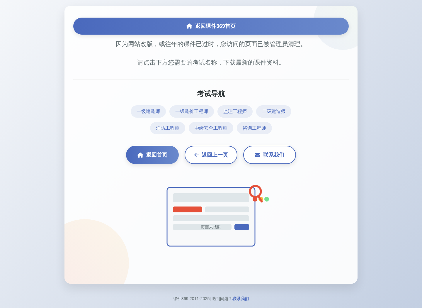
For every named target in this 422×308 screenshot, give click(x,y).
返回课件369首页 (210, 26)
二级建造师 (273, 111)
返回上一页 (211, 155)
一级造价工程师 (191, 111)
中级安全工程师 (211, 128)
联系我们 (269, 155)
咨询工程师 (254, 128)
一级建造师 (148, 111)
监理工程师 (235, 111)
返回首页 (152, 155)
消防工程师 (167, 128)
